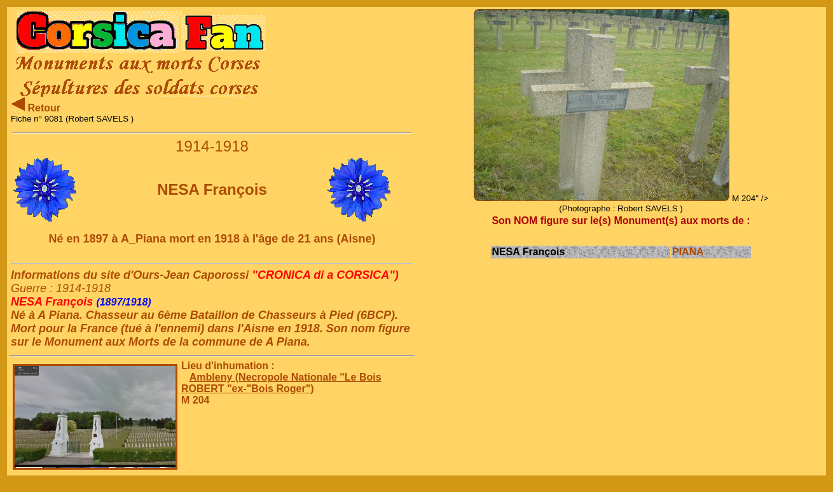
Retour (35, 107)
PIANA (688, 251)
